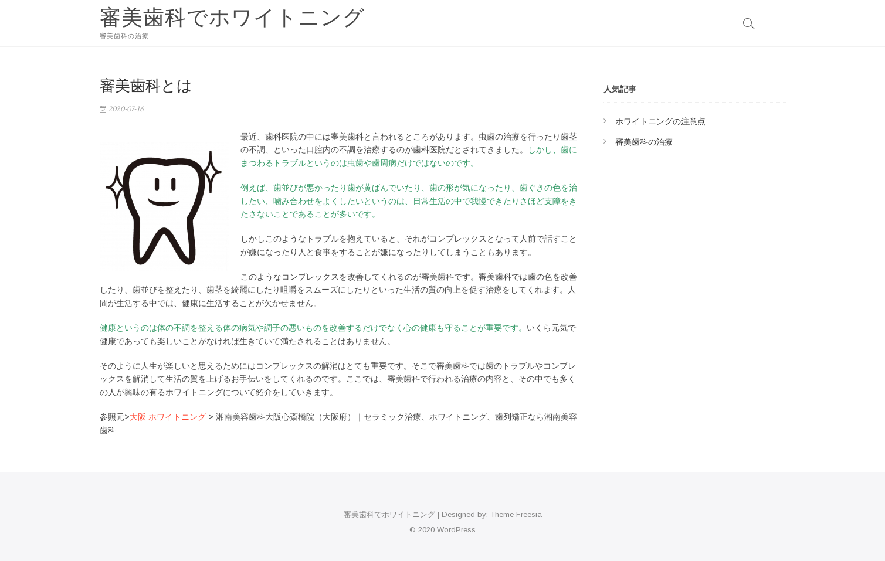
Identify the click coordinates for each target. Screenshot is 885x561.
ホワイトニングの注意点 (660, 121)
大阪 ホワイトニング (168, 416)
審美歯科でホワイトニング (232, 17)
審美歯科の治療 (644, 142)
